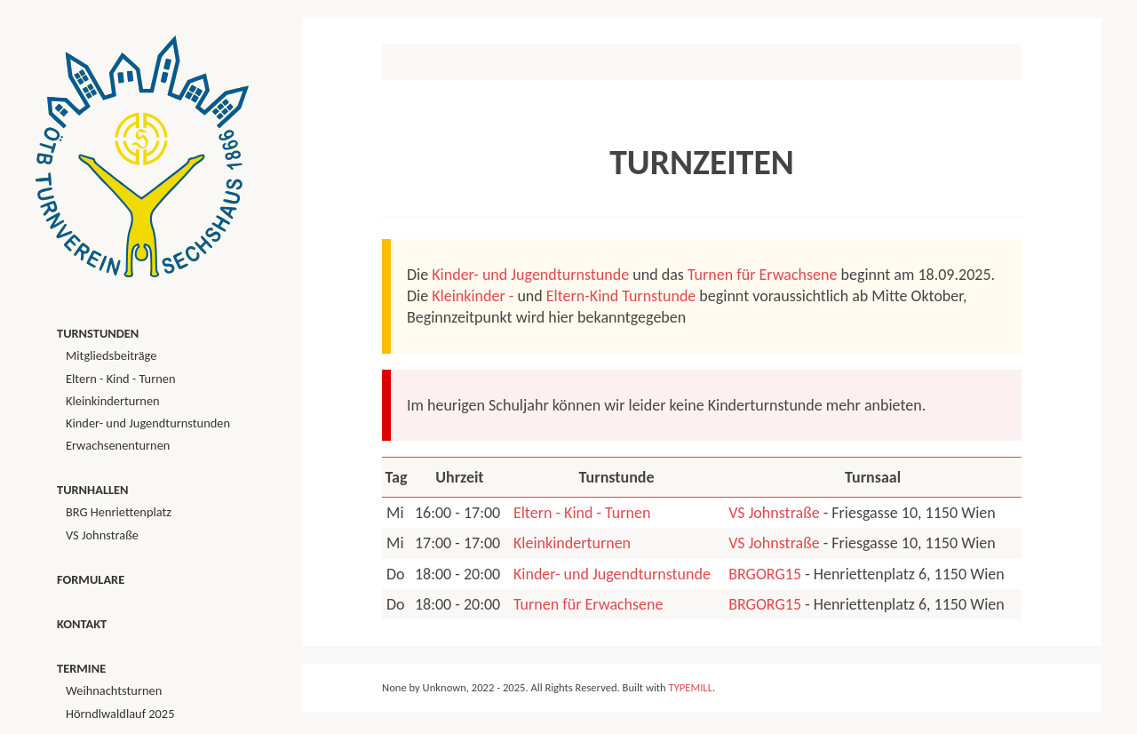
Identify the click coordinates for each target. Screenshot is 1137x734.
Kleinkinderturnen (572, 543)
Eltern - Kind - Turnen (581, 513)
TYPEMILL (690, 687)
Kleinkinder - (472, 296)
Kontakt (82, 624)
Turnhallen (93, 490)
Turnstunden (98, 333)
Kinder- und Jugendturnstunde (530, 274)
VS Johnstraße (773, 513)
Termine (81, 668)
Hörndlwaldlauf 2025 (120, 714)
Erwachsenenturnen (118, 445)
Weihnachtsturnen (114, 690)
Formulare (90, 579)
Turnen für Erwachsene (763, 274)
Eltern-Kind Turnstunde (621, 296)
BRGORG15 (764, 574)
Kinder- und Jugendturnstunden (148, 423)
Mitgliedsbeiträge (111, 355)
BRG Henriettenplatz (118, 512)
